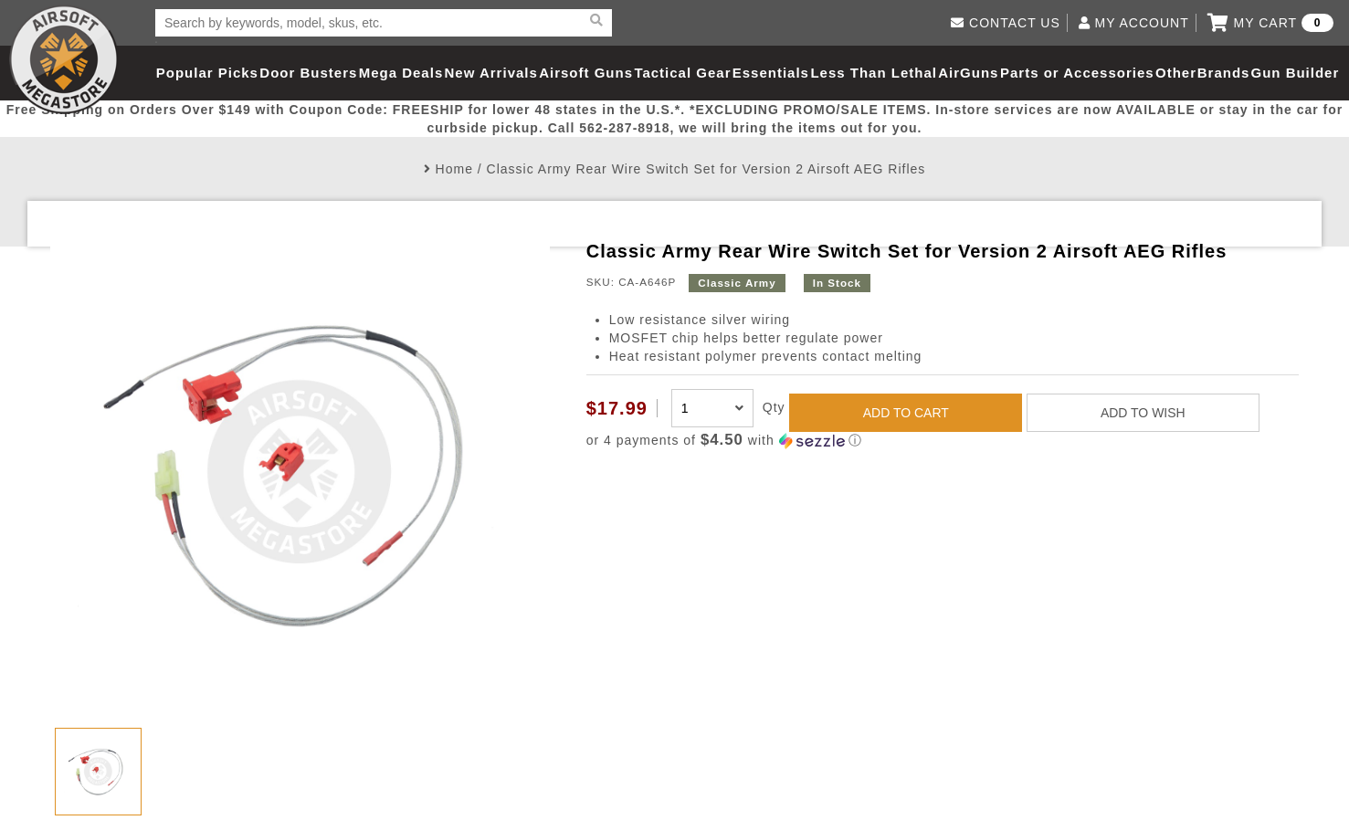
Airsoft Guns (586, 72)
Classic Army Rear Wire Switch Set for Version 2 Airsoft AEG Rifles (706, 169)
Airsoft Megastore (64, 59)
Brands (1223, 72)
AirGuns (968, 72)
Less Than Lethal (873, 72)
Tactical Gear (682, 72)
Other (1175, 72)
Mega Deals (401, 72)
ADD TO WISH (1143, 412)
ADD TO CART (906, 412)
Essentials (770, 72)
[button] (943, 440)
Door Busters (308, 72)
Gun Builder (1294, 72)
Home (454, 169)
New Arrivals (491, 72)
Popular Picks (207, 72)
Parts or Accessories (1077, 72)
